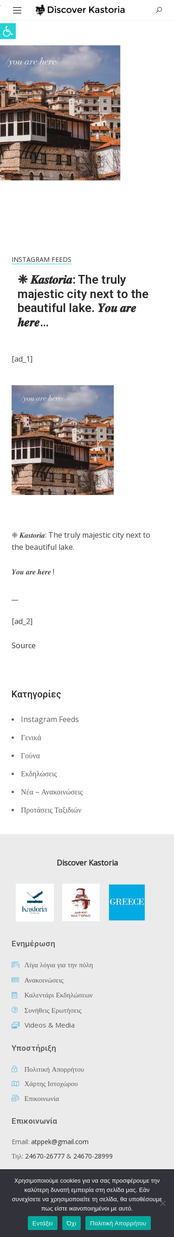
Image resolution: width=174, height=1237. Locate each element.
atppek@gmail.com (60, 1141)
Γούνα (30, 755)
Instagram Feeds (41, 259)
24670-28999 (93, 1156)
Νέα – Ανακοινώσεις (52, 792)
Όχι (72, 1223)
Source (24, 645)
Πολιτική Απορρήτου (118, 1223)
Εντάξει (42, 1223)
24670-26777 (44, 1156)
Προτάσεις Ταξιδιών (51, 810)
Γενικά (31, 737)
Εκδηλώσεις (39, 773)
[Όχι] (162, 1203)
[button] (8, 31)
